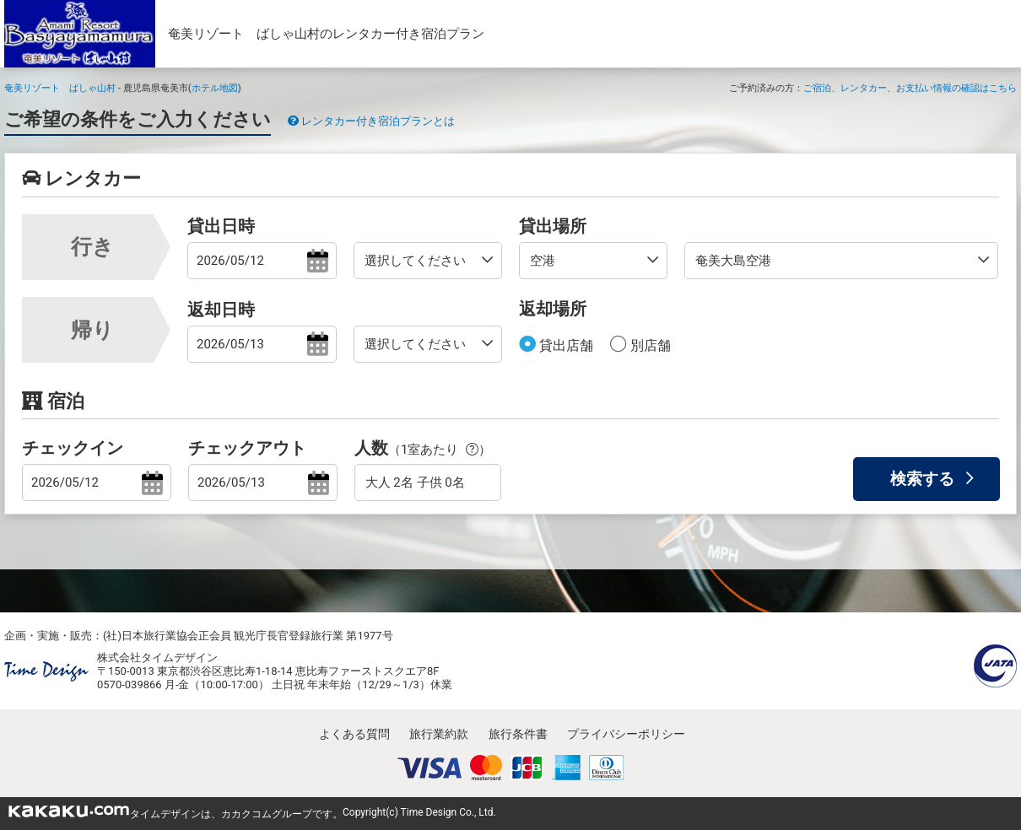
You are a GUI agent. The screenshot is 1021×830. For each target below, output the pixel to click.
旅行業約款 (438, 734)
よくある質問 (354, 734)
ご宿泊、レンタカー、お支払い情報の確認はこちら (910, 88)
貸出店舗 (564, 345)
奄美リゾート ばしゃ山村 (60, 88)
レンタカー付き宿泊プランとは (371, 121)
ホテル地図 (215, 88)
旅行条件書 (518, 734)
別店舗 (649, 345)
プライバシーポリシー (626, 734)
